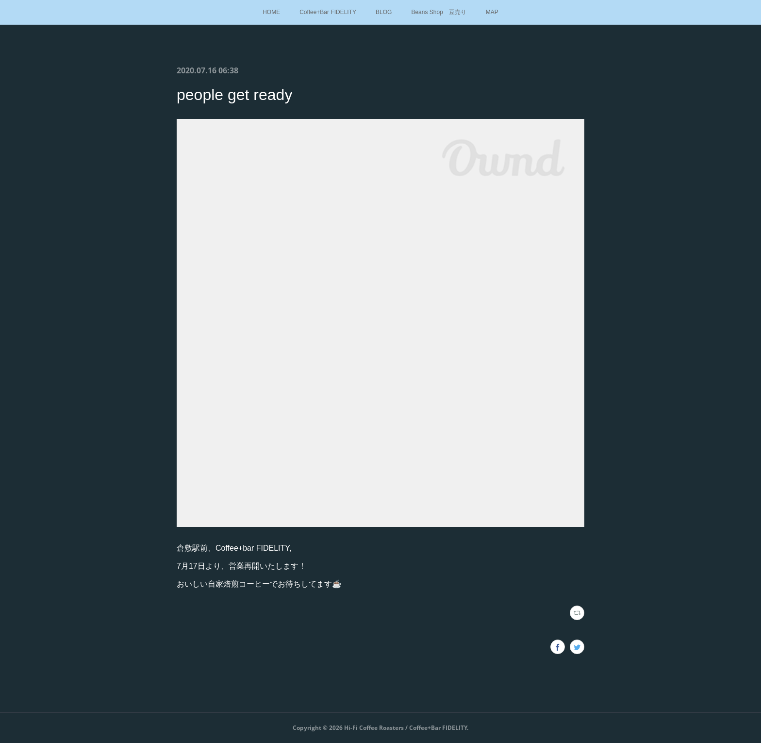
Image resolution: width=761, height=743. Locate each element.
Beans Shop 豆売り (438, 12)
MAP (492, 12)
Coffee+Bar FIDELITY (327, 12)
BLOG (384, 12)
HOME (271, 12)
